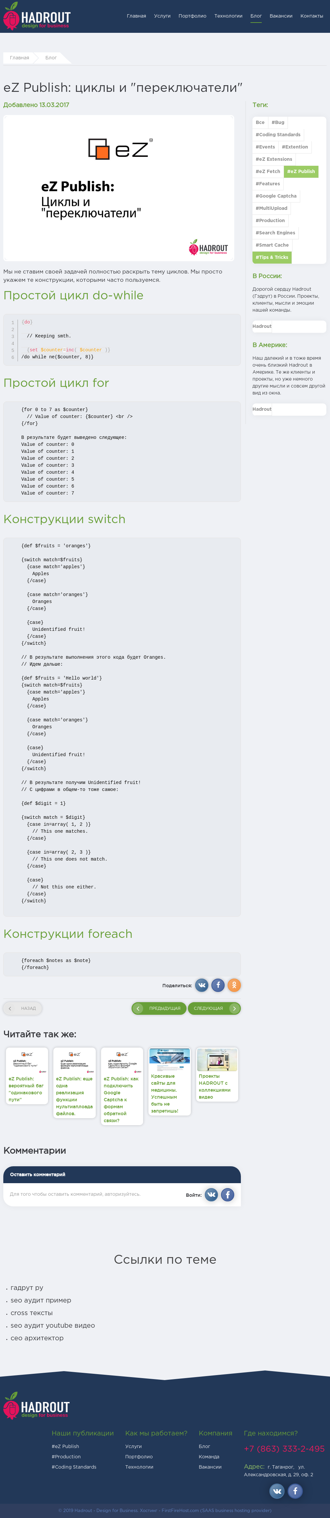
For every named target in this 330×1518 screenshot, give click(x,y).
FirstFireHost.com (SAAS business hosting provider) (217, 1511)
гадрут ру (27, 1288)
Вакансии (281, 16)
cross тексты (32, 1313)
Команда (209, 1457)
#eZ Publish (65, 1447)
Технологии (228, 16)
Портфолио (192, 16)
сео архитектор (37, 1338)
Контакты (312, 16)
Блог (256, 16)
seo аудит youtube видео (53, 1326)
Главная (136, 16)
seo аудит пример (41, 1301)
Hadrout (262, 327)
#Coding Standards (74, 1467)
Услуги (162, 16)
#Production (66, 1457)
